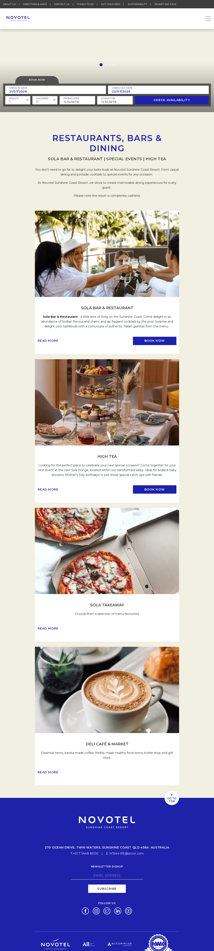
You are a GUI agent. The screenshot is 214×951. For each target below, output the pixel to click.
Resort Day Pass (165, 4)
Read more (48, 341)
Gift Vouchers (110, 4)
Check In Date (18, 87)
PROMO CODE (71, 98)
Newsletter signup (107, 865)
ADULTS (13, 98)
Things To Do (85, 4)
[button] (101, 64)
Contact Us (61, 4)
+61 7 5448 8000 (85, 853)
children (42, 98)
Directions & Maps (35, 4)
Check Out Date (122, 87)
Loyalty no (108, 98)
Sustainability (137, 4)
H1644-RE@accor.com (127, 853)
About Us (9, 4)
